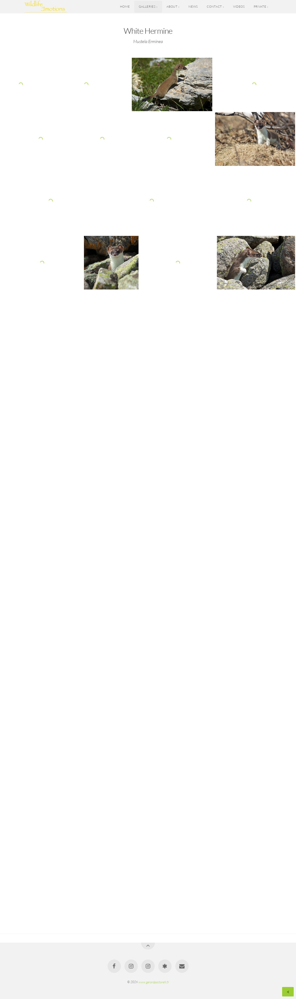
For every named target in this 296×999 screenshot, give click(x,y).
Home (125, 6)
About (171, 6)
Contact (214, 6)
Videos (239, 6)
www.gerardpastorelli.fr (154, 982)
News (193, 6)
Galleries (147, 6)
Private (260, 6)
